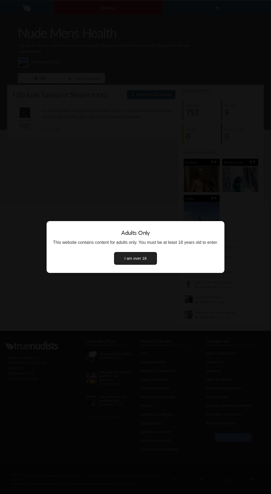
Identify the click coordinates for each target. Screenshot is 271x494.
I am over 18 (135, 258)
